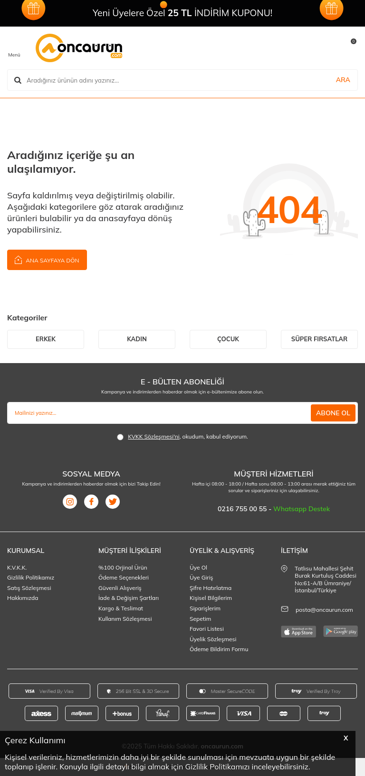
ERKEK (46, 339)
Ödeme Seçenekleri (123, 577)
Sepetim (200, 618)
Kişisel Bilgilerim (211, 597)
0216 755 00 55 (243, 509)
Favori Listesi (207, 628)
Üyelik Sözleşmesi (213, 639)
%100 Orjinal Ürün (122, 567)
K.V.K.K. (17, 567)
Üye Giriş (201, 577)
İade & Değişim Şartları (128, 597)
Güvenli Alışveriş (120, 587)
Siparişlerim (205, 608)
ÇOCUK (228, 339)
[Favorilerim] (284, 47)
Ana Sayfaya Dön (47, 259)
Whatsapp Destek (301, 509)
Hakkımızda (22, 597)
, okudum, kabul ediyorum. (182, 436)
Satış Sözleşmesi (29, 587)
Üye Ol (198, 567)
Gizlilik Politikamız (30, 577)
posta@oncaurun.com (324, 609)
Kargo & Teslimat (120, 608)
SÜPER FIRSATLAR (319, 339)
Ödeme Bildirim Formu (219, 649)
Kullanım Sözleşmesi (125, 618)
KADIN (137, 339)
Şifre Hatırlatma (210, 587)
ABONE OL (333, 413)
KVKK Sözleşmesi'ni (153, 436)
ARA (343, 79)
